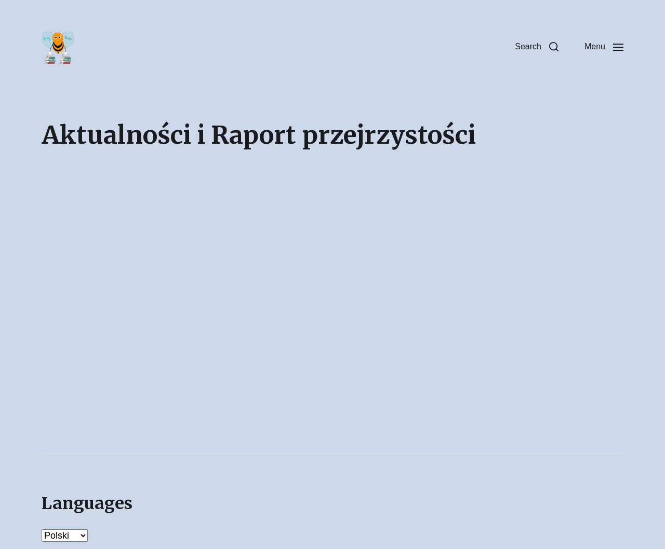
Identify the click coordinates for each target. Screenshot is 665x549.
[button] (536, 46)
